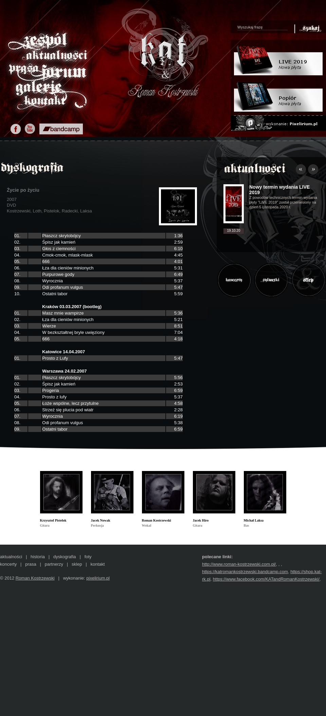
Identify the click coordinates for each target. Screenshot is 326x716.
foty (88, 556)
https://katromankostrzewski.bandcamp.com (245, 571)
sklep (77, 564)
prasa (30, 564)
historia (38, 556)
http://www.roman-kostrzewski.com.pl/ (239, 564)
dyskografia (64, 556)
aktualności (11, 556)
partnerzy (54, 564)
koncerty (8, 564)
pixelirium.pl (98, 578)
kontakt (97, 564)
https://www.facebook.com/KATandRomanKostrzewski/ (266, 579)
